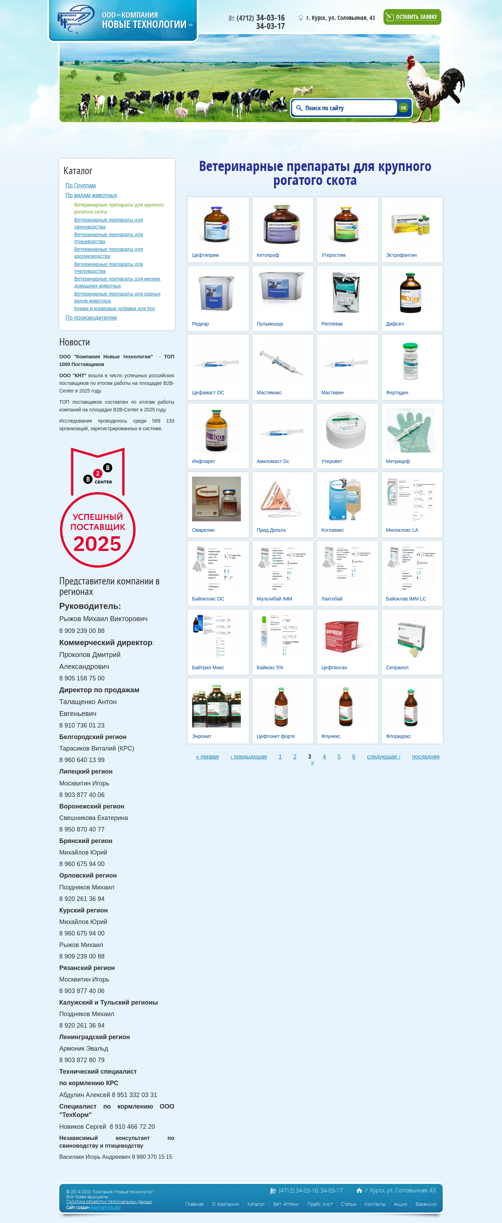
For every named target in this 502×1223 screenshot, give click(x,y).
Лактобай (332, 599)
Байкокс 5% (270, 667)
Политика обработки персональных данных (109, 1201)
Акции (400, 1204)
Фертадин (397, 392)
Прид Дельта (271, 530)
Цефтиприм (205, 255)
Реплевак (332, 324)
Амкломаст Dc (273, 461)
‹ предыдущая (248, 757)
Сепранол (397, 667)
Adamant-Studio (105, 1207)
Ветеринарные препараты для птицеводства (108, 238)
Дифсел (395, 324)
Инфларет (203, 461)
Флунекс (330, 736)
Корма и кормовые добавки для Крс (114, 308)
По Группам (81, 185)
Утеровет (331, 461)
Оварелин (203, 530)
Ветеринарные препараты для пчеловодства (108, 267)
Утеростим (333, 255)
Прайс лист (320, 1204)
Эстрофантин (401, 255)
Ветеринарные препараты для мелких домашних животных (117, 282)
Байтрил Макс (208, 667)
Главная (194, 1204)
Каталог (256, 1204)
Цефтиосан (334, 667)
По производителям (91, 318)
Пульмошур (270, 324)
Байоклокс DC (208, 599)
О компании (225, 1204)
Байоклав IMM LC (406, 599)
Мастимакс (269, 392)
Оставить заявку (416, 17)
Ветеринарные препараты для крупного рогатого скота (119, 208)
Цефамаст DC (208, 392)
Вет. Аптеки (286, 1204)
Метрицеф (398, 461)
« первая (207, 757)
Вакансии (426, 1204)
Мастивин (332, 392)
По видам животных (91, 195)
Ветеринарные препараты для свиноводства (108, 223)
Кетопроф (268, 255)
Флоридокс (398, 736)
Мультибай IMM (274, 599)
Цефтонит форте (276, 736)
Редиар (200, 324)
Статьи (348, 1204)
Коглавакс (332, 530)
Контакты (375, 1204)
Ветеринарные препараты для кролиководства (108, 252)
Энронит (201, 736)
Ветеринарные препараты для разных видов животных (117, 297)
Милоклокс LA (402, 530)
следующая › (384, 757)
